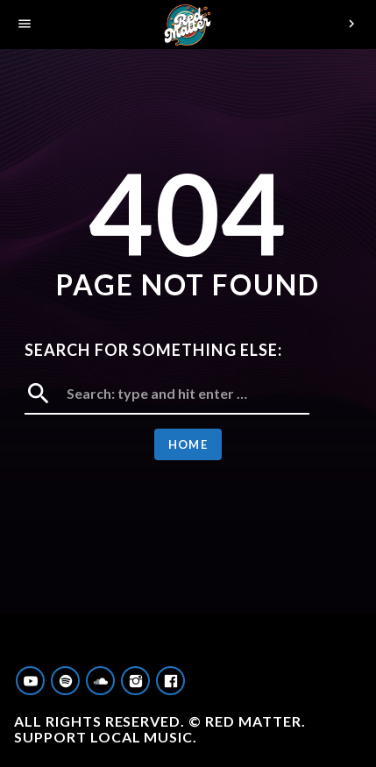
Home (188, 444)
